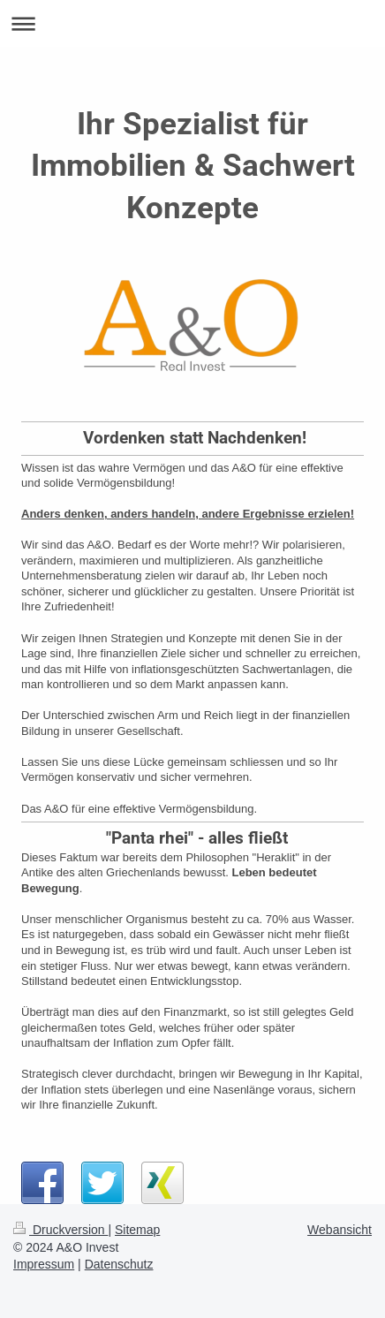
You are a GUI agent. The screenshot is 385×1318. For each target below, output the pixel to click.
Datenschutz (119, 1264)
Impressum (43, 1264)
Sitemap (137, 1230)
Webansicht (339, 1230)
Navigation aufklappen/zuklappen (192, 23)
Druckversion (60, 1230)
